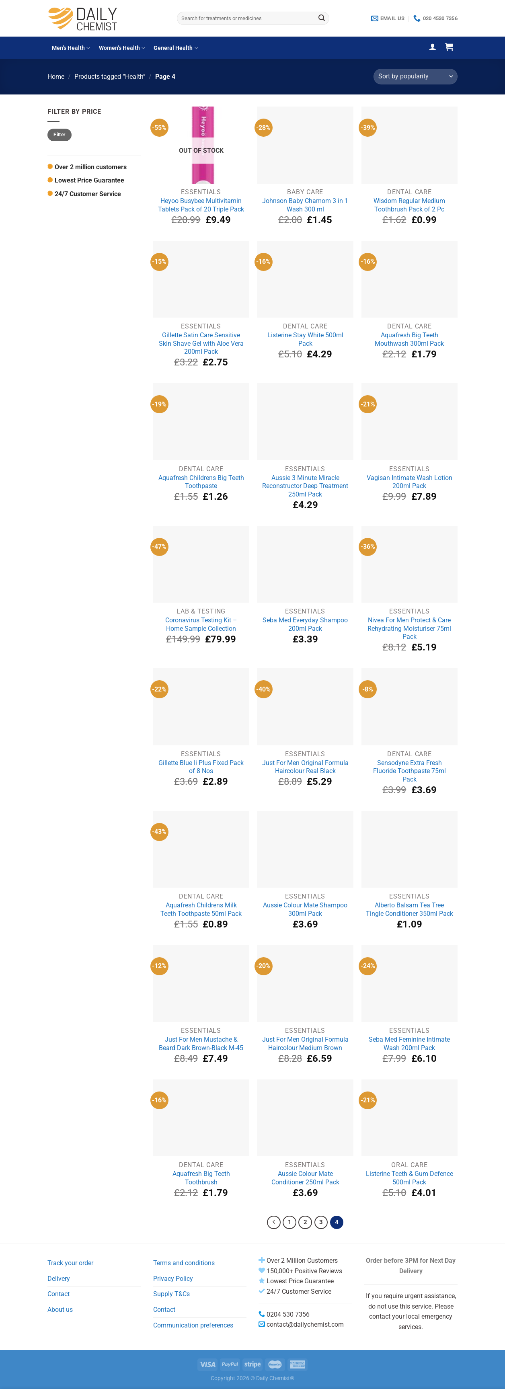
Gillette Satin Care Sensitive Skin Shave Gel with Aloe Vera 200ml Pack (201, 343)
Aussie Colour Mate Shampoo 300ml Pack (305, 909)
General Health (176, 48)
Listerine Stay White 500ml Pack (305, 339)
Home (55, 76)
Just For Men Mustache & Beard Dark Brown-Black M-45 (201, 1044)
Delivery (58, 1278)
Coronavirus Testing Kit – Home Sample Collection (201, 624)
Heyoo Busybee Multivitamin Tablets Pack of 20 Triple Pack (201, 205)
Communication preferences (193, 1325)
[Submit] (321, 18)
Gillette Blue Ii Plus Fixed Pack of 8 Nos (201, 767)
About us (60, 1309)
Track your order (70, 1263)
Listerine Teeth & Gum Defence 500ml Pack (409, 1178)
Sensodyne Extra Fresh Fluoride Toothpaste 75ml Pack (409, 771)
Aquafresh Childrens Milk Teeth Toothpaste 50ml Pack (201, 909)
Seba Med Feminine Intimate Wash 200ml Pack (409, 1044)
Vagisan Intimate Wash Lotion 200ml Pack (409, 482)
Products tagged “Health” (110, 76)
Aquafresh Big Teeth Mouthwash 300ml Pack (409, 339)
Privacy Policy (173, 1278)
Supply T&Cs (171, 1294)
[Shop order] (416, 76)
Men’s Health (71, 48)
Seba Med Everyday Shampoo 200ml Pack (305, 624)
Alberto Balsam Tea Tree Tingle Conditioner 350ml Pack (409, 909)
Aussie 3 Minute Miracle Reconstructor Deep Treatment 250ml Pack (305, 486)
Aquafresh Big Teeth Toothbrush (201, 1178)
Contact (58, 1294)
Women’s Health (122, 48)
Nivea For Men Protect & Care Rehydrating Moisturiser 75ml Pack (409, 628)
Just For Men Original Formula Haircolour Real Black (305, 767)
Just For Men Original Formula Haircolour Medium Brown (305, 1044)
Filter (59, 134)
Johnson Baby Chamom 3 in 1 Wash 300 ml (305, 205)
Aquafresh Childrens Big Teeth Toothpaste (201, 482)
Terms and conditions (184, 1263)
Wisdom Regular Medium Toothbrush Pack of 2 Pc (409, 205)
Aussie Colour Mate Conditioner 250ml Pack (305, 1178)
